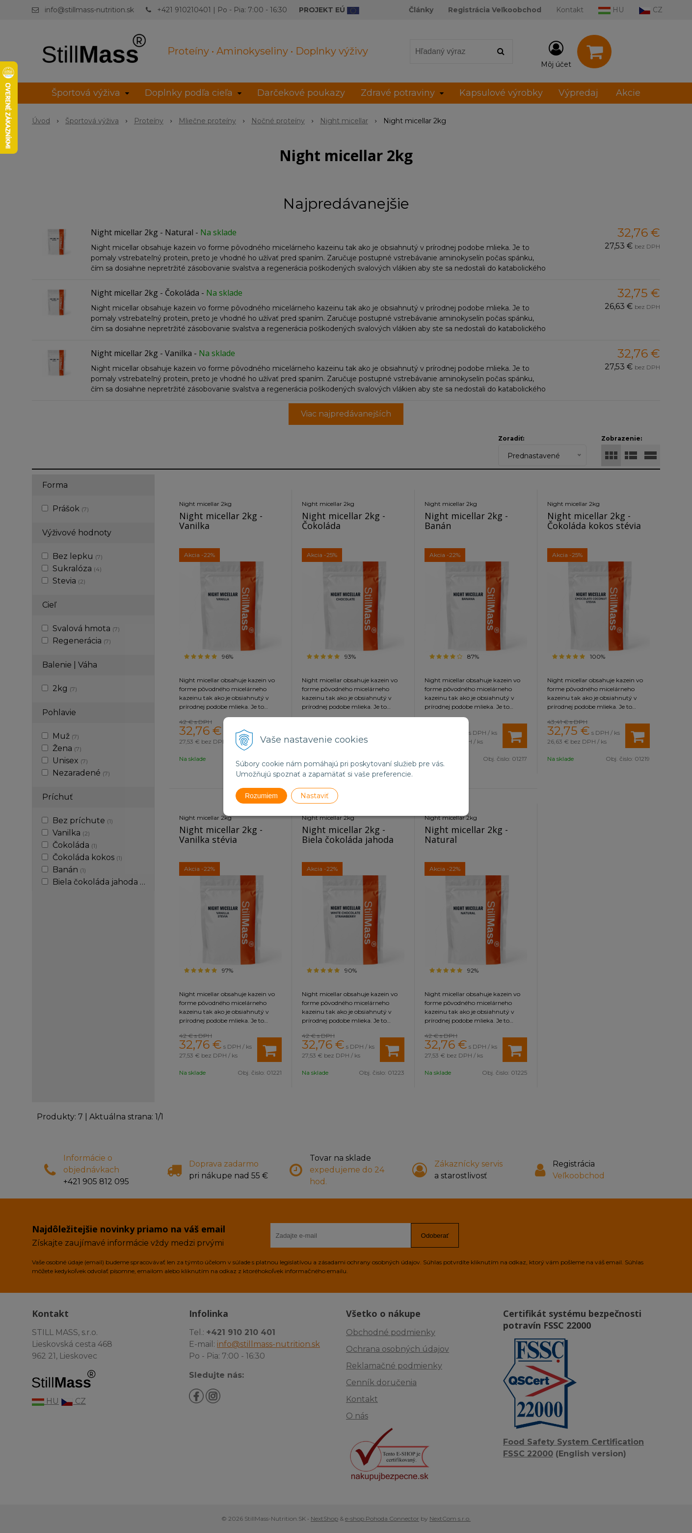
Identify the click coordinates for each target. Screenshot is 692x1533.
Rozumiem (261, 796)
